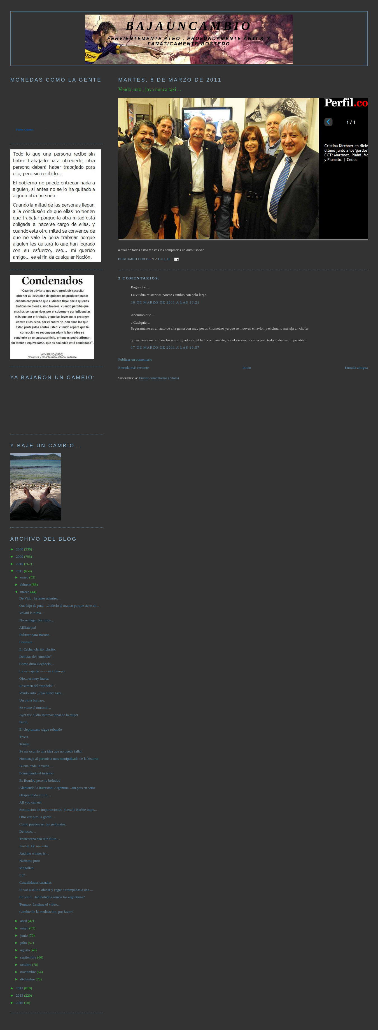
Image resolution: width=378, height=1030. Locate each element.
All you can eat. (30, 802)
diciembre (28, 979)
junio (24, 935)
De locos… (27, 831)
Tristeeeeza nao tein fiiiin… (39, 839)
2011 (20, 571)
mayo (24, 928)
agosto (25, 950)
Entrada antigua (356, 367)
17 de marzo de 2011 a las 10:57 (165, 347)
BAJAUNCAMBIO (188, 26)
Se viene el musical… (35, 707)
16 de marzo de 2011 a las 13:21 (165, 302)
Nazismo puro (29, 860)
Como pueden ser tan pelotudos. (42, 824)
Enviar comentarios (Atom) (159, 378)
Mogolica (26, 868)
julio (24, 943)
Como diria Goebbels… (36, 664)
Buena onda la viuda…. (36, 766)
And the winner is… (34, 853)
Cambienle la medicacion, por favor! (46, 911)
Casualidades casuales (35, 882)
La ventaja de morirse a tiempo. (42, 671)
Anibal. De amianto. (34, 846)
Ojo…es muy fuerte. (34, 678)
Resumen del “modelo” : (37, 686)
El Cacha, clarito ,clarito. (37, 649)
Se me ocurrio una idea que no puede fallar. (51, 751)
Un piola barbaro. (32, 700)
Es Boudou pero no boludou (39, 780)
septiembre (28, 957)
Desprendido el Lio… (35, 795)
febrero (26, 584)
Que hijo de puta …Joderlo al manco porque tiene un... (59, 605)
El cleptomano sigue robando (40, 729)
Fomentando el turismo (36, 773)
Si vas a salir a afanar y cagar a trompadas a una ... (56, 890)
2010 (20, 564)
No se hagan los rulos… (36, 620)
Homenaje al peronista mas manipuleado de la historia (58, 758)
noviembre (28, 972)
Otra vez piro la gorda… (37, 817)
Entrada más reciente (133, 367)
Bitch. (23, 722)
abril (24, 921)
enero (24, 577)
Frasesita (25, 642)
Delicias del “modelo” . (36, 656)
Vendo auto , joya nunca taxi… (149, 89)
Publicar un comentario (135, 359)
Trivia (23, 737)
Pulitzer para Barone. (34, 635)
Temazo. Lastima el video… (39, 904)
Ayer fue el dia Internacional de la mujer (48, 715)
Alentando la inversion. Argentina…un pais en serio (57, 788)
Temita (24, 744)
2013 (20, 995)
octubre (26, 964)
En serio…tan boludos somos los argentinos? (52, 897)
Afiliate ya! (27, 627)
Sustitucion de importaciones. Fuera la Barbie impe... (58, 809)
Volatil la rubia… (32, 613)
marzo (25, 592)
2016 (20, 1003)
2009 (20, 556)
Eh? (22, 875)
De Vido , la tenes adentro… (40, 598)
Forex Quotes (24, 129)
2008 (20, 549)
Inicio (246, 367)
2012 (20, 988)
